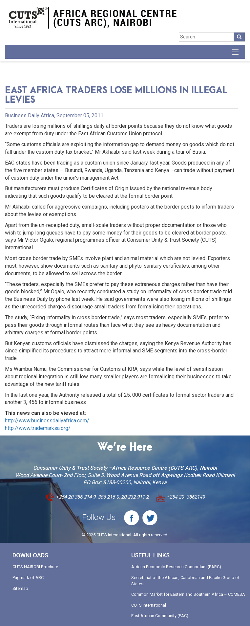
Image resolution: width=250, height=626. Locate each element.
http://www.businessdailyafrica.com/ (47, 420)
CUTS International (148, 605)
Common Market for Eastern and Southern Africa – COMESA (188, 594)
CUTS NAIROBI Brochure (35, 566)
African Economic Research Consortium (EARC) (176, 566)
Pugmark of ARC (28, 577)
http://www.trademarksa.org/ (38, 428)
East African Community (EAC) (159, 615)
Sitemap (20, 588)
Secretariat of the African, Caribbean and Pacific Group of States (185, 580)
